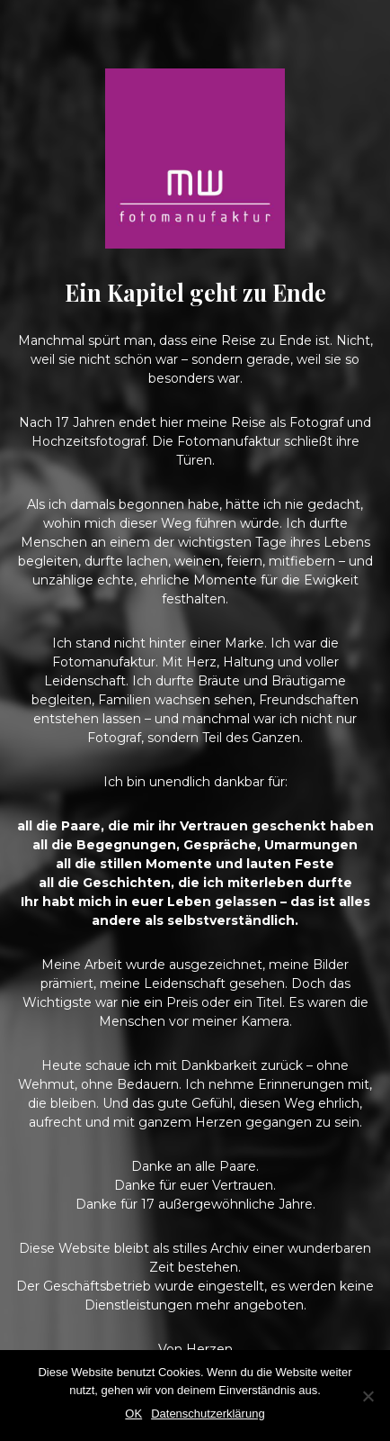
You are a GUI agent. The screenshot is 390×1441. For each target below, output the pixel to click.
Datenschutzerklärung (207, 1413)
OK (133, 1413)
